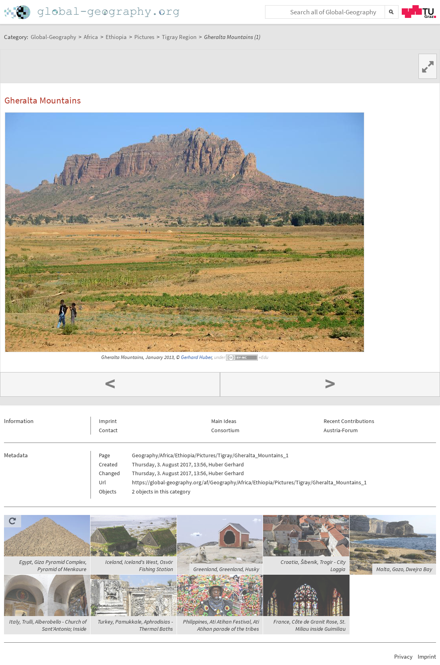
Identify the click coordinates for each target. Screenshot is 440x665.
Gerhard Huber (196, 357)
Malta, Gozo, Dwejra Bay (404, 569)
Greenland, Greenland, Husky (226, 569)
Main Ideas (223, 421)
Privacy (403, 656)
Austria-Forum (341, 430)
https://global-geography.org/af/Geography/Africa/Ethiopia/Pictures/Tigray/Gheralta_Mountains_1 (249, 482)
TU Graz (419, 11)
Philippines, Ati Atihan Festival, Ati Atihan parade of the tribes (221, 625)
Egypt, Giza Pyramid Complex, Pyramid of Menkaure (52, 565)
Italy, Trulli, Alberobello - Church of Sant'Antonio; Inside (47, 625)
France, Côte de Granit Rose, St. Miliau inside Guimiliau (309, 625)
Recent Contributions (349, 421)
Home (92, 12)
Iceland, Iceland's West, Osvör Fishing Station (139, 565)
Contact (108, 430)
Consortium (225, 430)
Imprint (108, 421)
